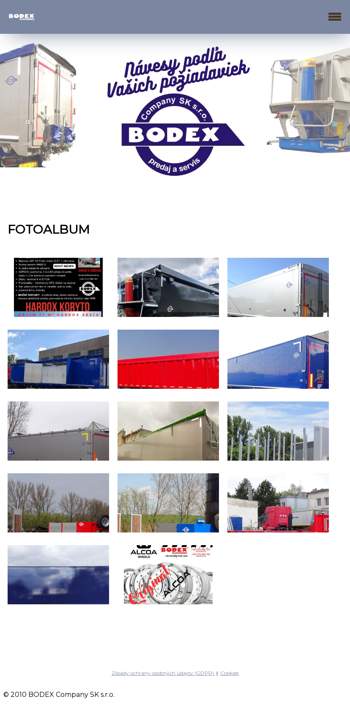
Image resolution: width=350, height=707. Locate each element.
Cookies (229, 673)
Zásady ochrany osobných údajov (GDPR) (163, 673)
